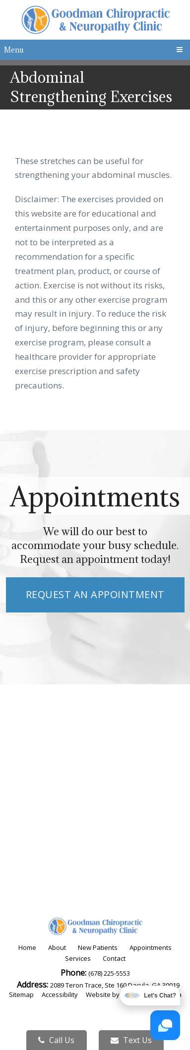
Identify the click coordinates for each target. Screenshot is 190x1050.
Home (27, 947)
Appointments (150, 947)
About (57, 947)
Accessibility (60, 994)
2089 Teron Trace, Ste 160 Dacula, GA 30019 (115, 985)
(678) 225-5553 (109, 973)
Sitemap (21, 994)
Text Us (131, 1040)
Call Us (56, 1040)
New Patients (98, 947)
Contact (114, 958)
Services (78, 958)
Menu (14, 50)
